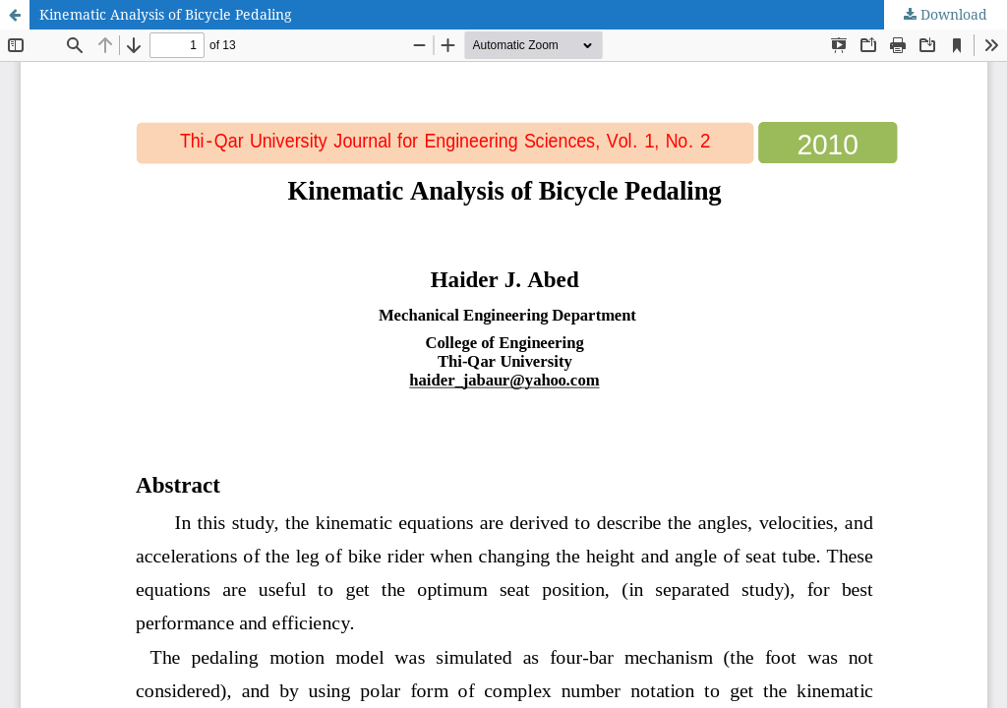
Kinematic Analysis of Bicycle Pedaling (165, 14)
